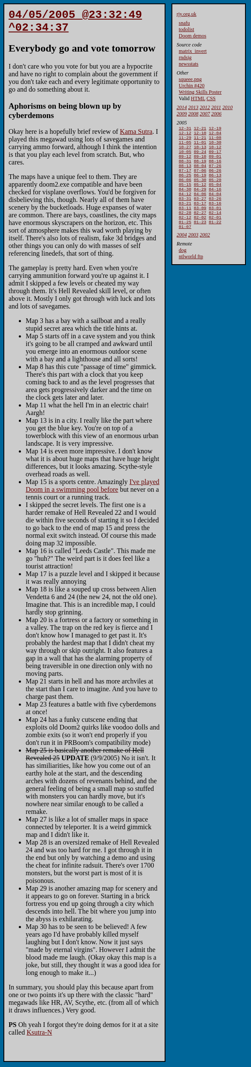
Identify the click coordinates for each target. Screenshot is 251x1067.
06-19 (200, 184)
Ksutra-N (39, 1037)
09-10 (200, 162)
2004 (182, 254)
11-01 (200, 145)
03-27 (200, 212)
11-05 (185, 145)
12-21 (200, 129)
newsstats (188, 64)
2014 (182, 107)
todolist (186, 29)
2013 (193, 107)
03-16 (215, 217)
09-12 (185, 162)
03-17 (200, 217)
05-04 (215, 195)
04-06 (200, 206)
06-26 (215, 179)
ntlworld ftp (191, 275)
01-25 (185, 239)
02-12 (185, 234)
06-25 (185, 184)
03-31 (185, 212)
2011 (216, 107)
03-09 (200, 223)
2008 (193, 114)
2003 (193, 254)
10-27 (185, 151)
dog (182, 269)
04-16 (215, 201)
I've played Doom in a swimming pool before (92, 490)
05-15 (185, 195)
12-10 (200, 134)
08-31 (185, 167)
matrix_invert (193, 51)
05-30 (200, 190)
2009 (182, 114)
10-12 (215, 151)
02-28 (185, 228)
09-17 (215, 156)
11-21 (200, 140)
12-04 (215, 134)
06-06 (185, 190)
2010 (227, 107)
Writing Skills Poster (200, 92)
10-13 (200, 151)
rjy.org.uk (186, 14)
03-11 (185, 223)
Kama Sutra (136, 136)
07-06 (200, 179)
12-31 (185, 129)
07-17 (185, 179)
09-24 (200, 156)
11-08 (215, 140)
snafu (184, 23)
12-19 (215, 129)
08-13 (185, 173)
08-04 (200, 173)
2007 (205, 114)
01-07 (185, 245)
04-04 (215, 206)
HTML (198, 98)
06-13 (215, 184)
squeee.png (190, 79)
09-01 (215, 162)
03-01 (215, 223)
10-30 (215, 145)
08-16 (215, 167)
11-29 (185, 140)
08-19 (200, 167)
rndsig (185, 58)
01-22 (215, 239)
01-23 (200, 239)
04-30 (185, 201)
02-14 (215, 228)
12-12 (185, 134)
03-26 (215, 212)
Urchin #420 (191, 86)
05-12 (200, 195)
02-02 (200, 234)
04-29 (200, 201)
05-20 (215, 190)
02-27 (200, 228)
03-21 (185, 217)
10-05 (185, 156)
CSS (211, 98)
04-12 (185, 206)
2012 (205, 107)
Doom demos (192, 36)
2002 (205, 254)
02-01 (215, 234)
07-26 (215, 173)
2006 (216, 114)
